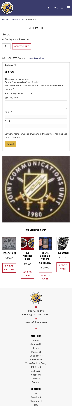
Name (8, 112)
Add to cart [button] (27, 274)
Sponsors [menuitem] (36, 374)
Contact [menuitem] (36, 382)
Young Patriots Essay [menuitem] (36, 363)
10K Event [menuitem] (36, 367)
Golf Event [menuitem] (36, 371)
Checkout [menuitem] (36, 397)
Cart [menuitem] (36, 393)
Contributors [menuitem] (36, 355)
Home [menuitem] (36, 340)
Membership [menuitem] (36, 344)
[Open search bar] (62, 7)
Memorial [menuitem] (36, 352)
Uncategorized (17, 19)
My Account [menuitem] (36, 401)
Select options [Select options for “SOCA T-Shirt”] (9, 268)
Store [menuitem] (36, 348)
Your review (11, 97)
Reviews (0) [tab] (11, 65)
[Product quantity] (6, 46)
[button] (48, 7)
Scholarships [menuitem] (36, 359)
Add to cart (21, 46)
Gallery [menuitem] (36, 378)
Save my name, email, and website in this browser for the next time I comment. (36, 136)
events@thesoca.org (36, 322)
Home (5, 19)
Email (8, 121)
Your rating (11, 93)
